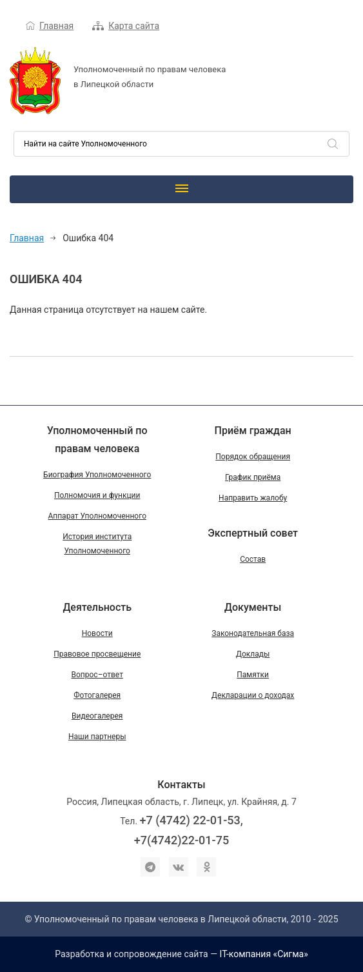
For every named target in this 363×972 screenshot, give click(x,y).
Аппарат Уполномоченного (97, 516)
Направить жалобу (253, 497)
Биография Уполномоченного (97, 474)
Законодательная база (252, 633)
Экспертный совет (253, 533)
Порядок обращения (252, 456)
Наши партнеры (97, 736)
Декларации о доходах (252, 695)
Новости (97, 633)
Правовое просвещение (97, 654)
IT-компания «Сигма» (264, 954)
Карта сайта (133, 26)
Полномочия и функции (97, 495)
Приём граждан (253, 430)
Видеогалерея (97, 715)
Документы (252, 607)
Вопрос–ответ (97, 674)
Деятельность (97, 607)
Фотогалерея (97, 695)
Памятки (253, 674)
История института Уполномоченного (97, 543)
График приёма (252, 477)
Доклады (253, 654)
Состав (253, 559)
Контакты (181, 785)
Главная (56, 26)
